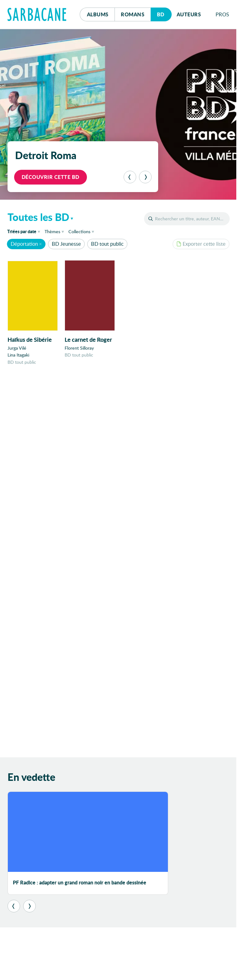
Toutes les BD (38, 217)
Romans (132, 14)
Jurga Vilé (17, 348)
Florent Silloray (79, 348)
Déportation (24, 243)
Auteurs (189, 14)
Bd (164, 13)
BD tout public (107, 243)
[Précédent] (130, 177)
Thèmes (52, 231)
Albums (98, 14)
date (24, 231)
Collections (79, 231)
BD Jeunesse (66, 243)
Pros (222, 14)
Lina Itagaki (18, 355)
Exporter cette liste (201, 243)
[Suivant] (145, 177)
